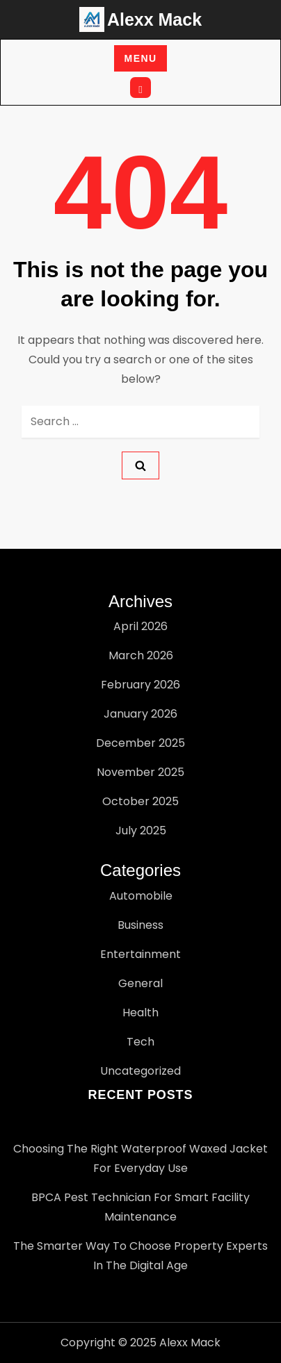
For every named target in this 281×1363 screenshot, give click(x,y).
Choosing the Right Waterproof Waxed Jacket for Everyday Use (140, 1158)
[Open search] (140, 87)
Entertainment (140, 954)
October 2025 (140, 801)
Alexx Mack (154, 19)
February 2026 (140, 685)
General (140, 983)
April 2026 (140, 626)
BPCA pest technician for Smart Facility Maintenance (140, 1207)
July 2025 (140, 831)
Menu (141, 58)
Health (140, 1013)
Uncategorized (140, 1071)
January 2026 (140, 714)
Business (140, 925)
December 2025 (140, 743)
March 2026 (141, 655)
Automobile (140, 896)
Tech (140, 1042)
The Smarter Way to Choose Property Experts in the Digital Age (140, 1255)
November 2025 (140, 772)
